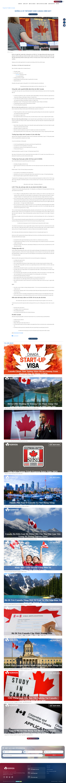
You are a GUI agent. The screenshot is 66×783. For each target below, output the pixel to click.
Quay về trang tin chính (33, 738)
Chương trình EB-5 (50, 769)
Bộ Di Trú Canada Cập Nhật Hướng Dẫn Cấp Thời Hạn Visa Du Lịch (16, 637)
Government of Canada (18, 333)
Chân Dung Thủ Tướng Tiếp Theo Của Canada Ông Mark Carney (16, 441)
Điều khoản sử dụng (54, 781)
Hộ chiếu (17, 74)
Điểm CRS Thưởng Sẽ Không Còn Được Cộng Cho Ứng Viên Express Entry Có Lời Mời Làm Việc (21, 408)
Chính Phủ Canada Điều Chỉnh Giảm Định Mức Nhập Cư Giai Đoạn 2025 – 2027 (18, 669)
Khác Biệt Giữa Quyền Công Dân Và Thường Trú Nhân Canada (15, 571)
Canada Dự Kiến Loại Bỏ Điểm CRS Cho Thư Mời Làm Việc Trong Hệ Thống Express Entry (20, 539)
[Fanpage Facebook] (64, 22)
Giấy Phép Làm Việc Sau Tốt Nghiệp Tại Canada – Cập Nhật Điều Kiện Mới (17, 702)
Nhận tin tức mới (33, 14)
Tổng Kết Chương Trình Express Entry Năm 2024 (13, 473)
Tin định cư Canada (11, 8)
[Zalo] (64, 25)
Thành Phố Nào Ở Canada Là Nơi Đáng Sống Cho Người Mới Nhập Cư (16, 506)
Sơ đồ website (61, 781)
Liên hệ (48, 773)
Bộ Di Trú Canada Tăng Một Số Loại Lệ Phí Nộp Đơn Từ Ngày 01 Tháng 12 (18, 604)
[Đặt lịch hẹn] (64, 19)
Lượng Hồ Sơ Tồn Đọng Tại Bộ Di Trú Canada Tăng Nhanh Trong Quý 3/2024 (18, 734)
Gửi (54, 755)
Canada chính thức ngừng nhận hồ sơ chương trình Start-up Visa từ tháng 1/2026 (18, 375)
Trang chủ (5, 8)
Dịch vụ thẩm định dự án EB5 (51, 771)
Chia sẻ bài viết (15, 335)
